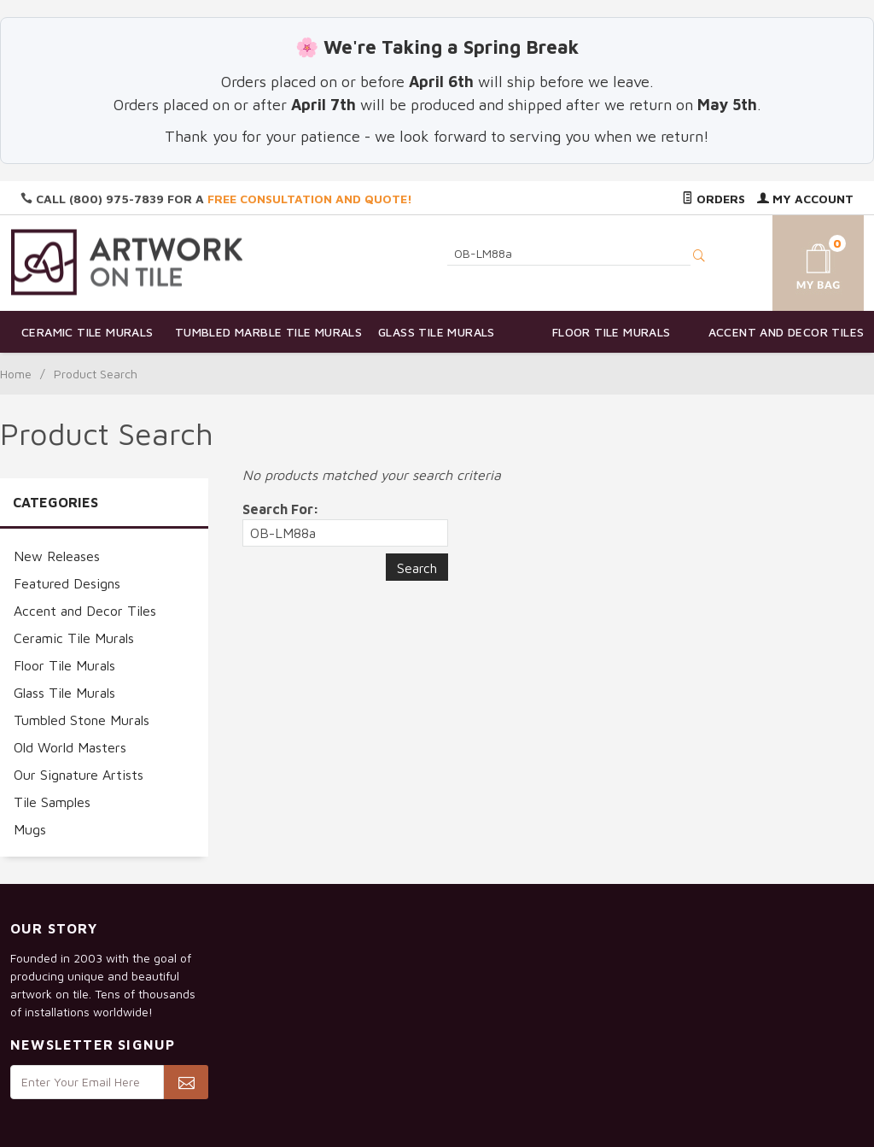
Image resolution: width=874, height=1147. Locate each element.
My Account (805, 198)
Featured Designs (67, 583)
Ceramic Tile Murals (87, 332)
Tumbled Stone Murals (81, 720)
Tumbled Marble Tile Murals (262, 332)
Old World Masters (70, 747)
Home (16, 373)
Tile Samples (52, 802)
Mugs (30, 829)
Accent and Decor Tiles (786, 332)
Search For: (280, 509)
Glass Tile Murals (436, 332)
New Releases (57, 556)
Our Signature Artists (78, 774)
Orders (713, 198)
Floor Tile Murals (611, 332)
